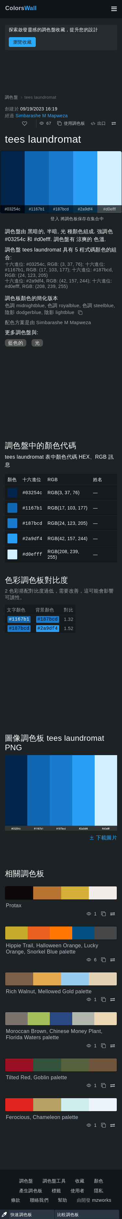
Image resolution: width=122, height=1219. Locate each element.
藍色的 (15, 343)
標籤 (56, 1190)
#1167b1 (32, 508)
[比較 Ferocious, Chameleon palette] (112, 1125)
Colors (21, 8)
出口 (98, 123)
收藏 (80, 1180)
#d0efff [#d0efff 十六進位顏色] (12, 551)
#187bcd (32, 523)
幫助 (62, 1200)
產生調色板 (31, 1190)
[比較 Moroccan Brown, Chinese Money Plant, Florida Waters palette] (112, 1045)
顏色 (98, 1180)
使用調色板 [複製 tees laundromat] (71, 123)
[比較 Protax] (112, 914)
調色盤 (26, 1180)
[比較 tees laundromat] (114, 123)
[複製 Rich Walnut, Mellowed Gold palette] (103, 999)
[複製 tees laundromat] (81, 313)
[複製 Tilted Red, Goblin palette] (103, 1085)
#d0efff (32, 554)
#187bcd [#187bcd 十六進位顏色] (12, 520)
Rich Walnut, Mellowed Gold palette (49, 991)
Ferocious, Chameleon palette (42, 1117)
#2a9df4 (32, 538)
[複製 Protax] (103, 914)
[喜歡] (24, 124)
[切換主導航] (113, 9)
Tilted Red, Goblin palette (36, 1077)
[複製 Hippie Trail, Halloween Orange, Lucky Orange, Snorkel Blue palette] (103, 959)
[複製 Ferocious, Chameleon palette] (103, 1125)
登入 (54, 218)
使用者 (78, 1190)
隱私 (98, 1190)
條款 (15, 1200)
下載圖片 (103, 837)
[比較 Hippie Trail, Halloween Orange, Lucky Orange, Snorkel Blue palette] (112, 959)
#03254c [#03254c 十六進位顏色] (12, 490)
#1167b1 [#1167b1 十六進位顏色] (12, 505)
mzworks (101, 1200)
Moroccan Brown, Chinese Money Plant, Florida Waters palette (54, 1034)
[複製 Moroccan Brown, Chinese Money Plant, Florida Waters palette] (103, 1045)
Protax (13, 905)
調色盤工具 (54, 1180)
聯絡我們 (39, 1200)
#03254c (32, 492)
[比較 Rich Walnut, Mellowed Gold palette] (112, 999)
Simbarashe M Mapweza (42, 115)
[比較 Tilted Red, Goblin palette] (112, 1085)
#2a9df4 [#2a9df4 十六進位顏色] (12, 536)
